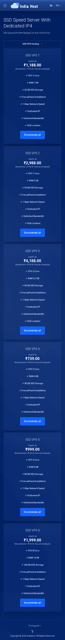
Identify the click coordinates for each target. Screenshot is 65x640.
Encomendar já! (32, 134)
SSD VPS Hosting (32, 44)
